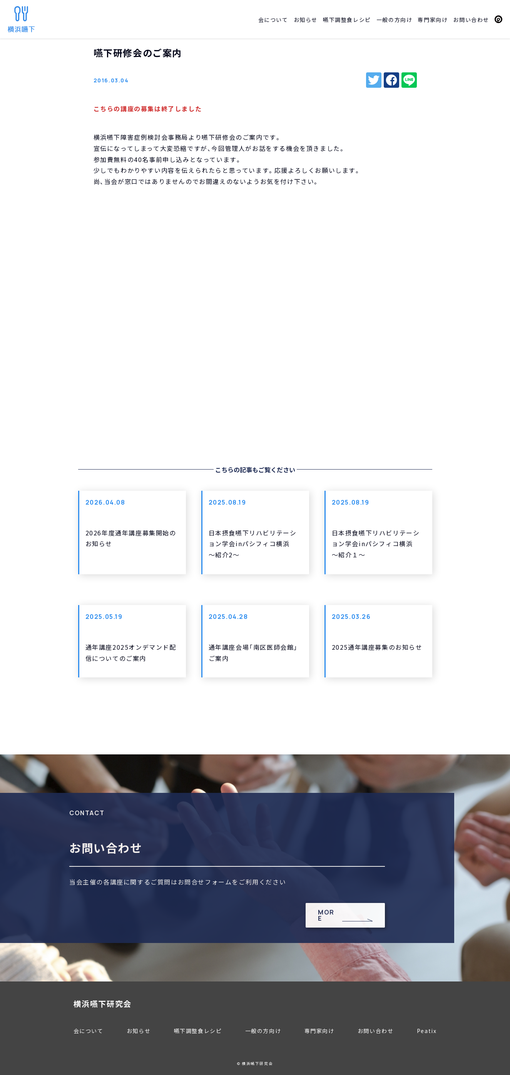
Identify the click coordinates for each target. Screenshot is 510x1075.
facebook (391, 80)
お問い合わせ (471, 19)
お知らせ (306, 19)
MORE (326, 915)
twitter (373, 80)
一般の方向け (394, 19)
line (409, 80)
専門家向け (433, 19)
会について (273, 19)
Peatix (498, 19)
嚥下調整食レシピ (347, 19)
